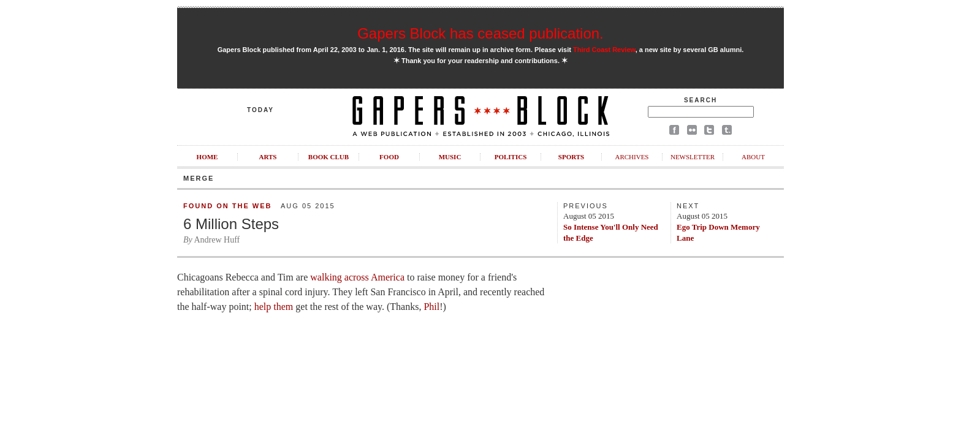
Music (450, 156)
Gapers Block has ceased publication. (480, 33)
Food (389, 156)
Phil (431, 306)
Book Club (328, 156)
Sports (571, 156)
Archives (631, 156)
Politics (511, 156)
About (753, 156)
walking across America (357, 277)
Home (207, 156)
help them (274, 306)
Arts (268, 156)
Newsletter (692, 156)
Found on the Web (227, 205)
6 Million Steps (231, 224)
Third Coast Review (604, 49)
